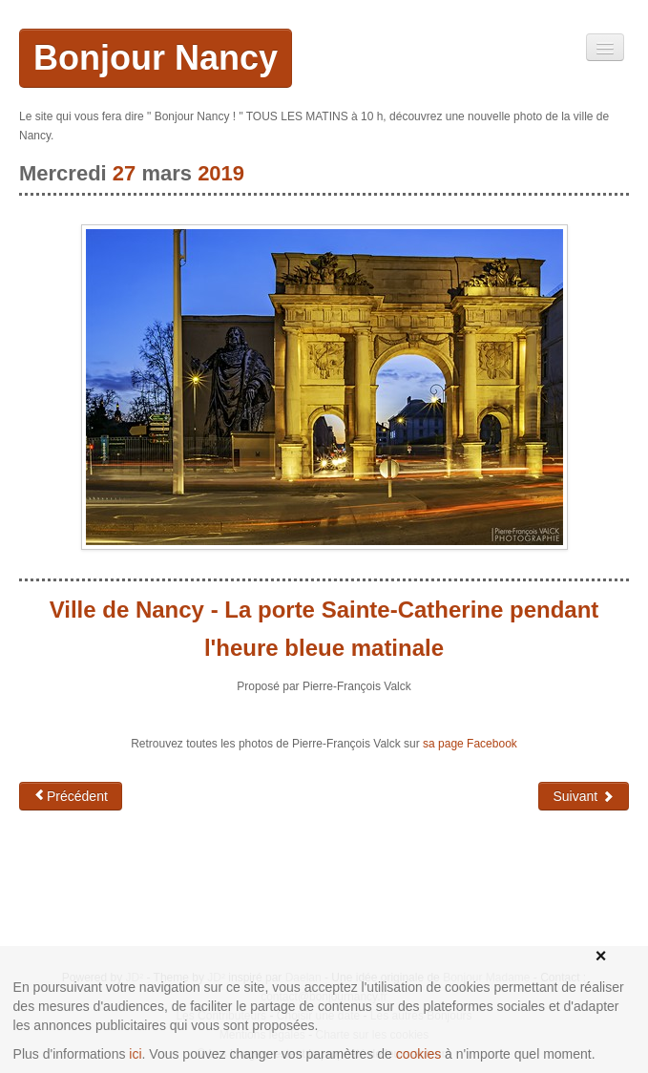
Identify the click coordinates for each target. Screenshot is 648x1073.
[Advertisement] (171, 887)
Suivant (584, 796)
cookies (418, 1054)
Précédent (70, 796)
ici (135, 1054)
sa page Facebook (470, 743)
